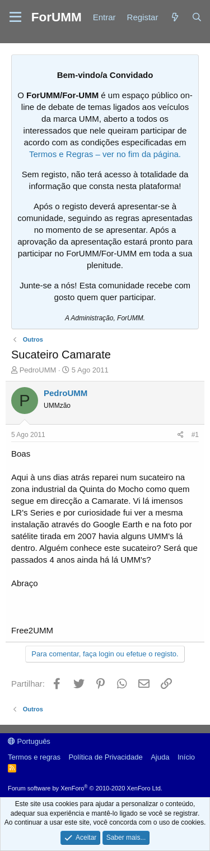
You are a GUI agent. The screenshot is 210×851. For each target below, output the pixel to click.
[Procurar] (197, 17)
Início (186, 757)
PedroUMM (38, 370)
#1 (195, 435)
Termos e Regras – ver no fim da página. (105, 154)
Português (29, 741)
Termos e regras (34, 757)
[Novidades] (174, 17)
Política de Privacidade (105, 757)
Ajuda (160, 757)
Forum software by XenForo (85, 788)
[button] (15, 17)
